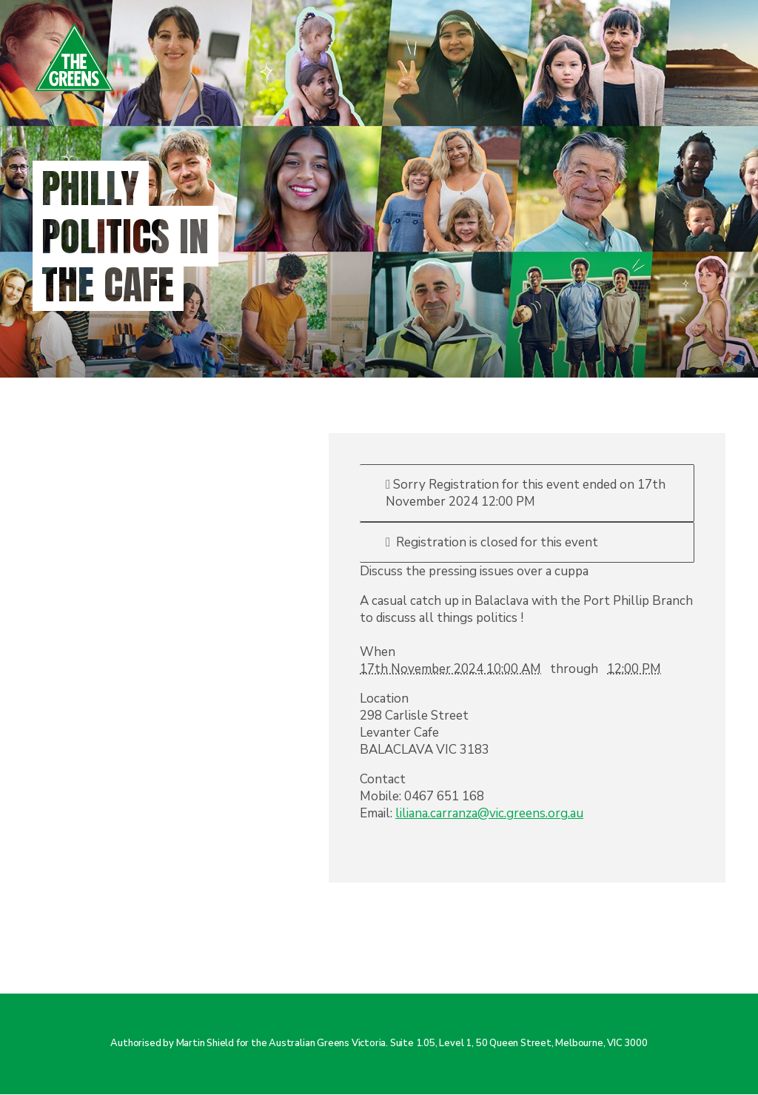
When (377, 651)
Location (384, 698)
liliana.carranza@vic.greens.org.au (489, 813)
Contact (383, 779)
